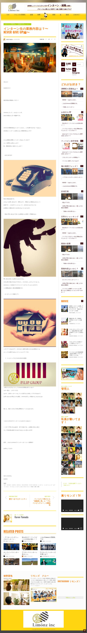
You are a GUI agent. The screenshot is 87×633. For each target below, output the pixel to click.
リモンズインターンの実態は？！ (71, 157)
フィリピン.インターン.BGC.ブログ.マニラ (20, 486)
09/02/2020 (11, 556)
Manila (19, 484)
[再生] (63, 510)
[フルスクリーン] (81, 510)
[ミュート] (78, 510)
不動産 (32, 486)
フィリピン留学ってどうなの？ (70, 161)
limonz (14, 484)
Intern (9, 484)
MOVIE (64, 301)
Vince (25, 541)
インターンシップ (48, 484)
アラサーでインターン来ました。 (29, 553)
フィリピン (6, 486)
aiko (7, 541)
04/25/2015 (17, 39)
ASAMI (25, 556)
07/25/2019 (52, 556)
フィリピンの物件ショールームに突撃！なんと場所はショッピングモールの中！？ (72, 290)
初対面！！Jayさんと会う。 (69, 100)
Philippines (25, 484)
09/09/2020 (48, 541)
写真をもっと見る (70, 597)
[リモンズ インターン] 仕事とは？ (47, 553)
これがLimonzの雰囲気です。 (47, 538)
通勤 (38, 486)
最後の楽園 (66, 243)
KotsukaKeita (45, 556)
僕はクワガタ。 (66, 202)
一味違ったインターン (68, 107)
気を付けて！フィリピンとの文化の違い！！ (29, 538)
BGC (5, 484)
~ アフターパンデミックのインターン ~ (11, 538)
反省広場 (65, 191)
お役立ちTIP (66, 112)
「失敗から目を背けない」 (69, 211)
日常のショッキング (70, 216)
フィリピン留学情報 (69, 140)
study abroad (33, 484)
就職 (35, 486)
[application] (72, 506)
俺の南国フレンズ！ (69, 166)
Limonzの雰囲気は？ (11, 24)
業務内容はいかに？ (25, 24)
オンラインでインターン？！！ (11, 553)
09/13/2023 (11, 541)
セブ (54, 484)
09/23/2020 (30, 541)
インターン (40, 484)
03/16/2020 (30, 556)
